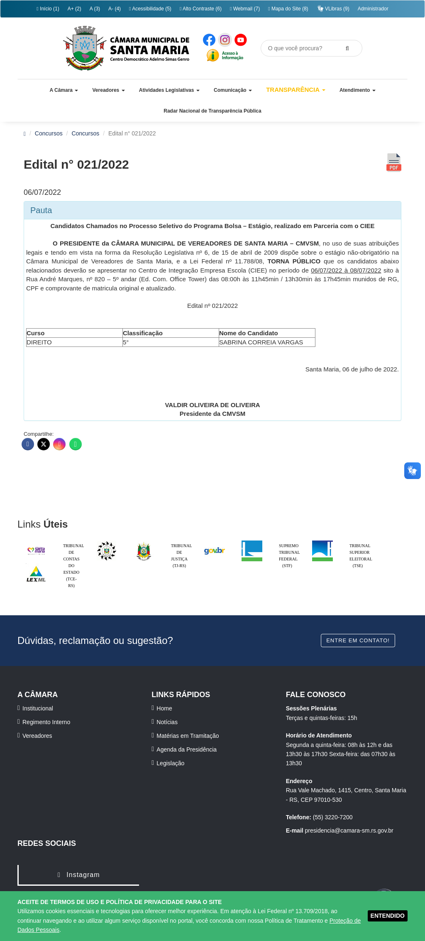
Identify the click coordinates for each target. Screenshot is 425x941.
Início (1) (48, 9)
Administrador (373, 9)
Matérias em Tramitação (187, 735)
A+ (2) (74, 9)
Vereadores (37, 735)
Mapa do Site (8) (288, 9)
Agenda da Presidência (186, 749)
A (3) (95, 9)
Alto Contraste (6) (201, 9)
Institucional (37, 708)
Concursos (49, 133)
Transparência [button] (295, 89)
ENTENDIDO (388, 915)
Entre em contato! (358, 640)
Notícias (167, 722)
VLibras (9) (333, 8)
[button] (63, 90)
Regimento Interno (46, 722)
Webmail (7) (245, 9)
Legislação (170, 763)
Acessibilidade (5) (150, 9)
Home (164, 708)
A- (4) (114, 9)
